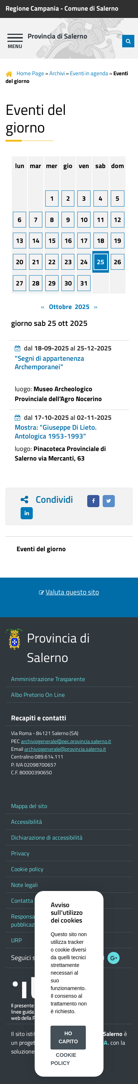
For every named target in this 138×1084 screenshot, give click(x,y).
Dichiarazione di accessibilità (46, 837)
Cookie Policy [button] (63, 1059)
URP (16, 940)
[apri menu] (15, 37)
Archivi (57, 73)
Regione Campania (32, 8)
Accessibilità (26, 821)
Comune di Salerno (91, 8)
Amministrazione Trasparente (48, 678)
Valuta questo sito (72, 591)
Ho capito (68, 1037)
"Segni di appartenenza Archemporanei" (49, 362)
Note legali (24, 884)
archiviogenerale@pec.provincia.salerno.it (66, 741)
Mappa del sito (29, 805)
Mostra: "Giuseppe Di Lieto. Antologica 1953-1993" (56, 431)
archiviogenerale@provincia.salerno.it (65, 749)
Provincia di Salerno (57, 35)
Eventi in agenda (89, 73)
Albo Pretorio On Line (38, 694)
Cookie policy (27, 869)
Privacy (20, 853)
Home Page (30, 73)
